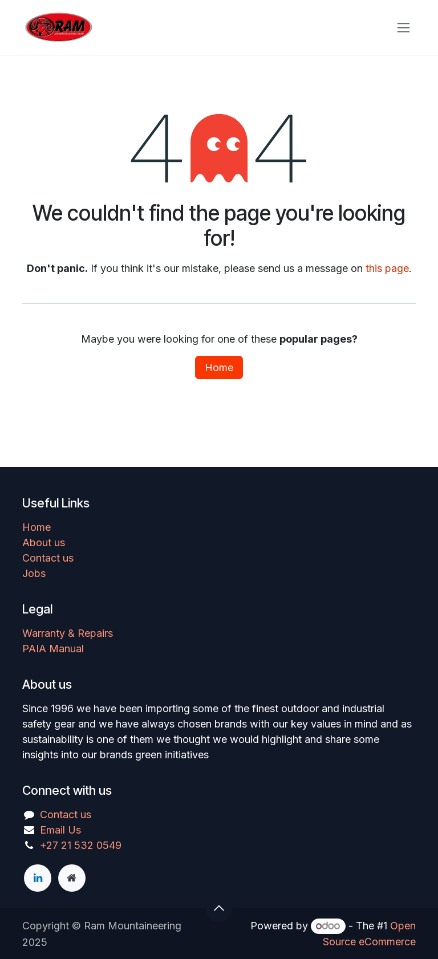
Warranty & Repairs (67, 633)
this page (387, 268)
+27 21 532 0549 (80, 845)
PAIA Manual (53, 649)
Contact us (48, 558)
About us (43, 542)
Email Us (60, 830)
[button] (219, 908)
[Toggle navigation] (403, 27)
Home (219, 367)
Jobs (34, 573)
